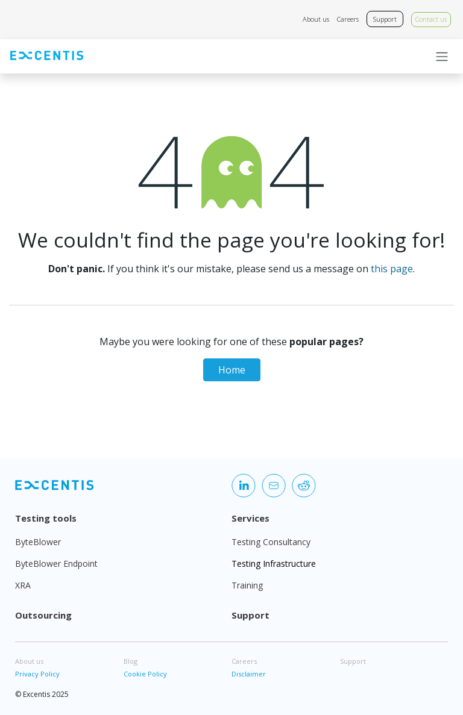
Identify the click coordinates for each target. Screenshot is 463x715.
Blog (130, 661)
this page (392, 268)
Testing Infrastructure (274, 563)
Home (231, 369)
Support (385, 18)
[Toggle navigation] (442, 56)
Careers (348, 18)
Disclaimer (249, 673)
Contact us (431, 18)
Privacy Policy (37, 673)
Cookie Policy (145, 673)
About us (316, 18)
